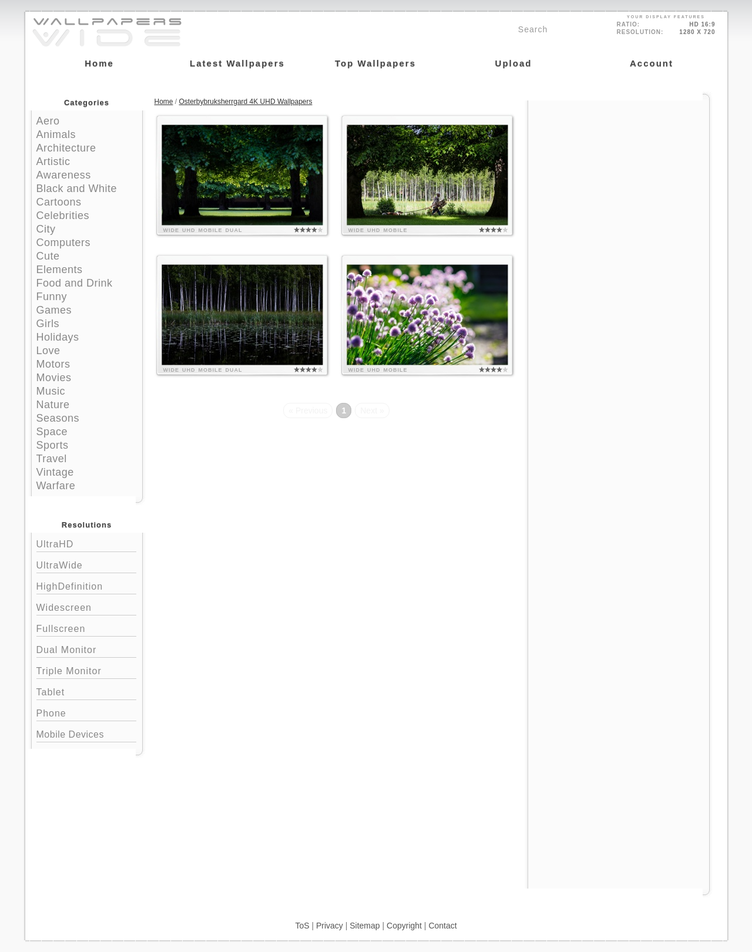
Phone (86, 712)
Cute (48, 256)
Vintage (55, 472)
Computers (63, 242)
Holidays (57, 337)
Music (51, 391)
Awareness (63, 175)
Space (52, 432)
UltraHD (86, 543)
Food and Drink (74, 283)
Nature (53, 405)
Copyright (404, 925)
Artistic (53, 161)
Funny (52, 296)
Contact (442, 925)
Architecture (66, 148)
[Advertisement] (619, 174)
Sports (52, 445)
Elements (59, 269)
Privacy (329, 925)
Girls (48, 323)
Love (48, 350)
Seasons (58, 418)
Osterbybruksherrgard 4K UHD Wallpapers (246, 101)
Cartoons (59, 202)
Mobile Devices (70, 734)
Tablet (86, 691)
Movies (54, 378)
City (46, 229)
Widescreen (86, 606)
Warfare (56, 486)
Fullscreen (86, 627)
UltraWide (86, 564)
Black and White (77, 188)
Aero (48, 121)
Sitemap (365, 925)
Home (164, 101)
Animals (56, 134)
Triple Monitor (86, 670)
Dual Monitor (86, 648)
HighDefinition (86, 585)
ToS (302, 925)
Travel (51, 459)
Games (54, 310)
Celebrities (63, 215)
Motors (53, 364)
